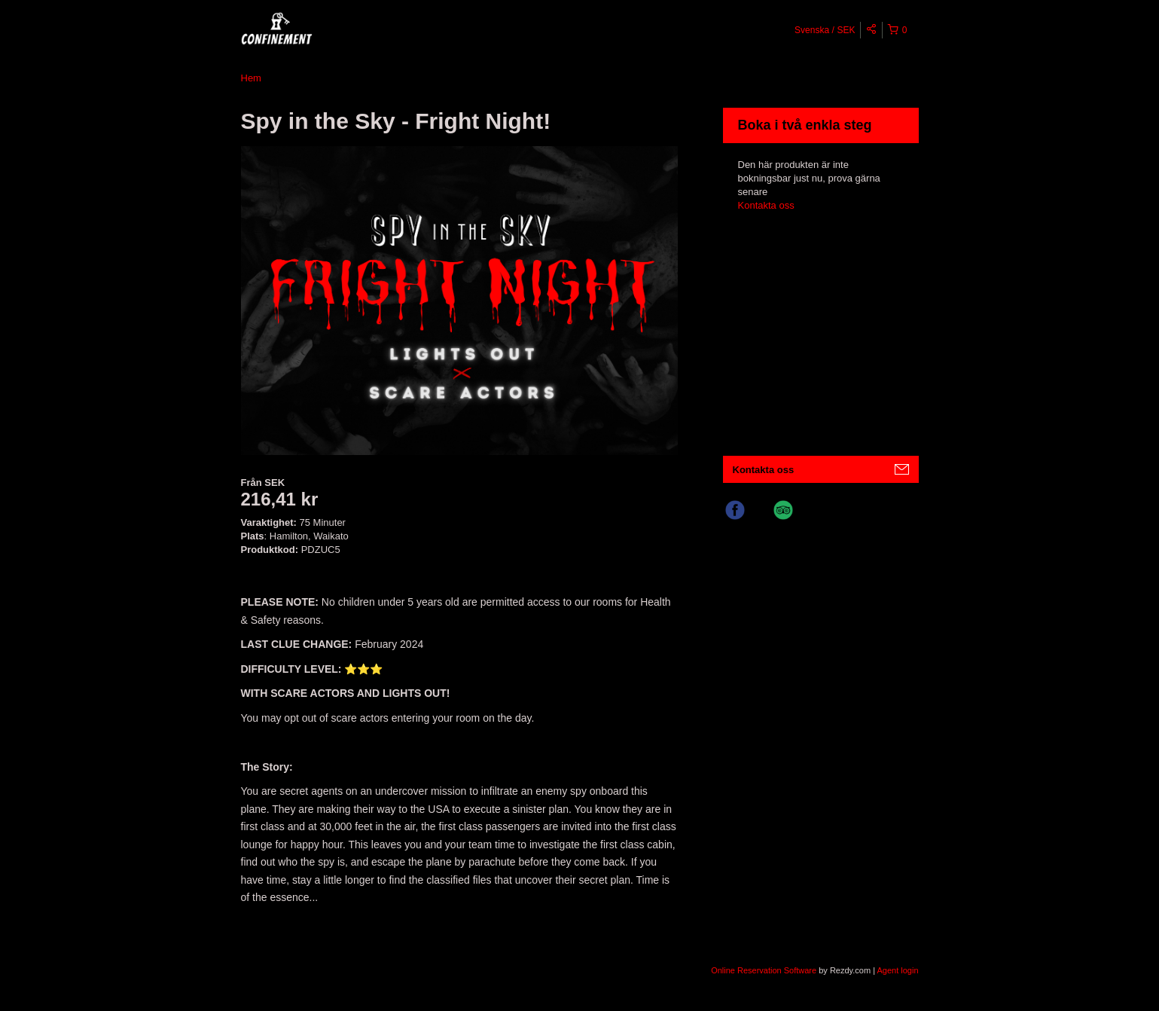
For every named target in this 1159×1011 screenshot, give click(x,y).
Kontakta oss (766, 205)
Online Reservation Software (763, 970)
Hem (251, 78)
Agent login (897, 970)
